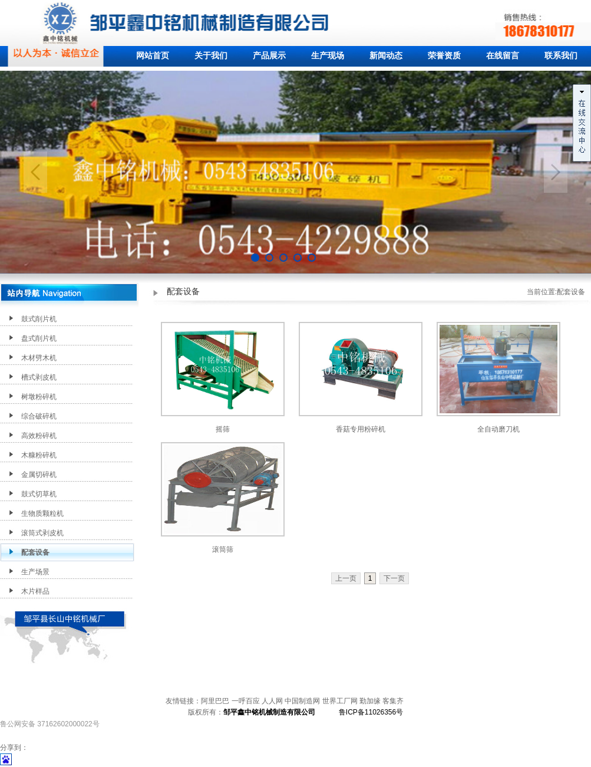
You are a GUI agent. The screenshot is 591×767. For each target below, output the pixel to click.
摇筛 (223, 429)
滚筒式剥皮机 (42, 533)
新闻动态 (385, 55)
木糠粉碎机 (39, 455)
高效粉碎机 (39, 436)
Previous (35, 172)
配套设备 (35, 552)
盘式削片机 (39, 338)
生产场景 (35, 572)
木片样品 (35, 591)
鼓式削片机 (39, 319)
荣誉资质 (444, 55)
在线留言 (502, 55)
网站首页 (152, 55)
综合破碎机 (39, 416)
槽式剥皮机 (39, 377)
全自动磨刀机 (498, 429)
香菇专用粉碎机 (360, 429)
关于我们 (210, 55)
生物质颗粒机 (42, 513)
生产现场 (327, 55)
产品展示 (269, 55)
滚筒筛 (222, 549)
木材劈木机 (39, 358)
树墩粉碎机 (39, 397)
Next (555, 172)
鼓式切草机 (39, 494)
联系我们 (560, 55)
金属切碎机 (39, 474)
